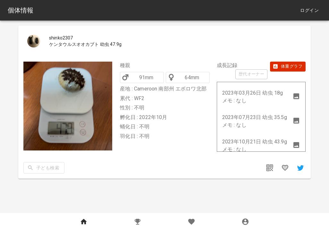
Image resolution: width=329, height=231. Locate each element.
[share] (300, 167)
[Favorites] (191, 222)
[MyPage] (245, 222)
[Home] (84, 222)
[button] (261, 97)
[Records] (137, 222)
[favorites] (285, 167)
